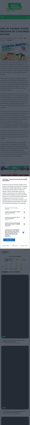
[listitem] (15, 208)
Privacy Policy (23, 245)
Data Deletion (6, 245)
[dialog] (15, 212)
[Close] (26, 179)
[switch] (24, 212)
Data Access (15, 245)
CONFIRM (9, 239)
